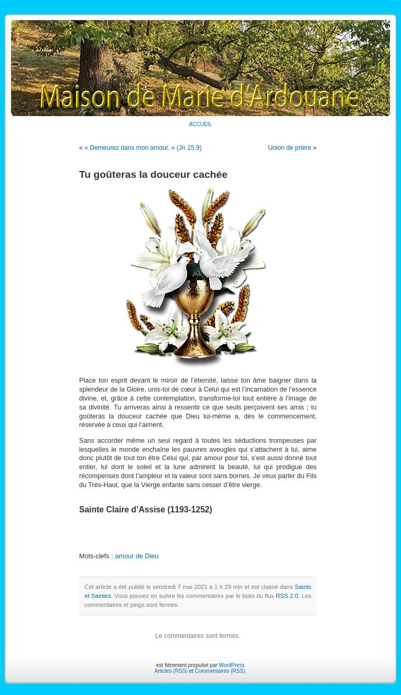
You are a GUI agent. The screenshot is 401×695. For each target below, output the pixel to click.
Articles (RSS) (171, 671)
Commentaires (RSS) (220, 671)
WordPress (232, 665)
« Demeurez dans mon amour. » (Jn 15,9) (143, 147)
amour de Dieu (137, 556)
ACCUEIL (200, 124)
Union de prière (289, 147)
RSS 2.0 (287, 596)
